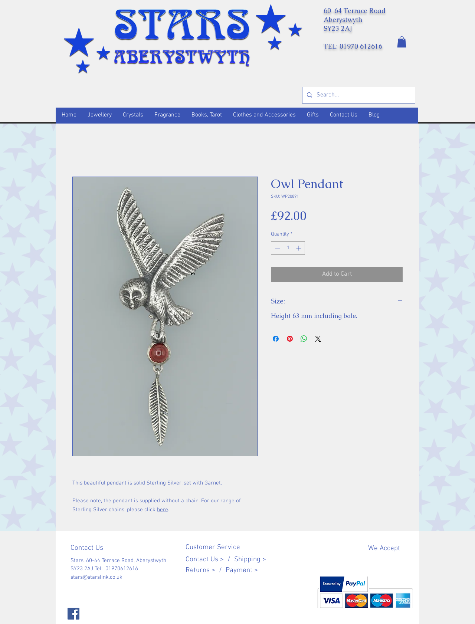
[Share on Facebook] (275, 338)
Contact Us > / (210, 559)
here (162, 509)
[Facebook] (73, 614)
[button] (401, 41)
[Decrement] (276, 248)
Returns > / (206, 570)
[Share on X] (318, 338)
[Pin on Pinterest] (289, 338)
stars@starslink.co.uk (96, 577)
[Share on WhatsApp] (303, 338)
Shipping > (250, 559)
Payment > (242, 570)
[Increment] (299, 248)
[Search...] (358, 95)
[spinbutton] (288, 248)
